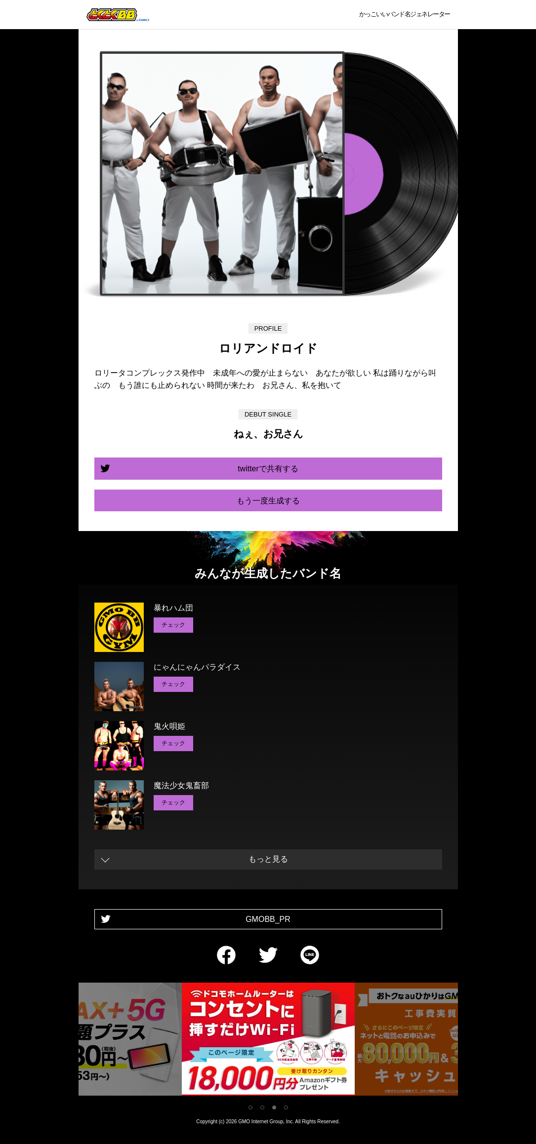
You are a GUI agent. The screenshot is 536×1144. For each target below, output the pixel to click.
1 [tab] (250, 1107)
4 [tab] (286, 1107)
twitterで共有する (268, 468)
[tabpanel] (268, 1041)
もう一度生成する (268, 500)
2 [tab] (262, 1107)
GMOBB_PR (268, 919)
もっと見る (268, 859)
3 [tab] (274, 1107)
